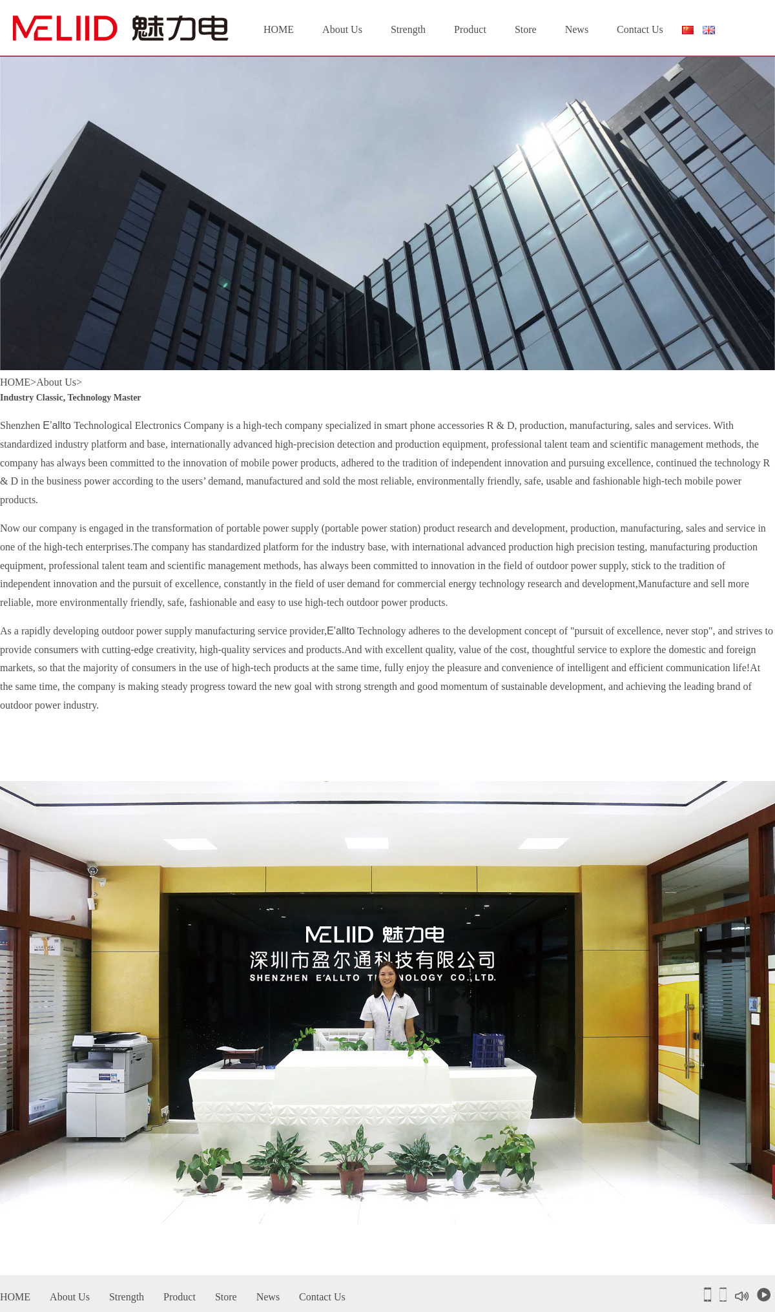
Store (526, 29)
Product (470, 29)
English (709, 30)
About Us (342, 29)
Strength (408, 29)
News (576, 29)
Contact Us (640, 29)
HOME (279, 29)
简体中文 (687, 33)
